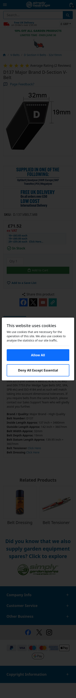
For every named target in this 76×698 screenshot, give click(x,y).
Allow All (38, 355)
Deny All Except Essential (38, 370)
